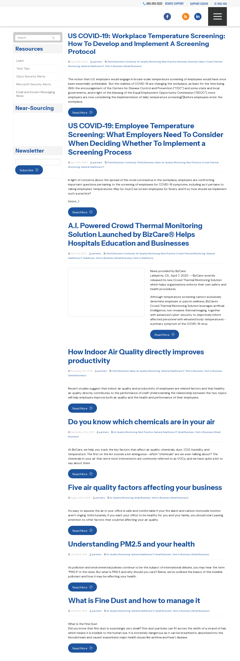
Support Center (199, 3)
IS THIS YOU (220, 3)
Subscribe (26, 170)
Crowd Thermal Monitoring (190, 253)
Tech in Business (194, 370)
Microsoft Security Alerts (33, 84)
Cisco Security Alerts (30, 76)
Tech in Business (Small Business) (123, 66)
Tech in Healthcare (143, 258)
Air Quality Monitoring (149, 61)
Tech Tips (23, 68)
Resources (29, 49)
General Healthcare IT (92, 66)
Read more (80, 113)
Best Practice (169, 61)
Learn (20, 61)
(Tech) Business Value (149, 162)
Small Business (186, 432)
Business (182, 61)
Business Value (196, 61)
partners (97, 61)
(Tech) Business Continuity (121, 61)
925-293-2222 (152, 3)
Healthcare (89, 258)
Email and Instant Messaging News (35, 94)
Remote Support (174, 3)
